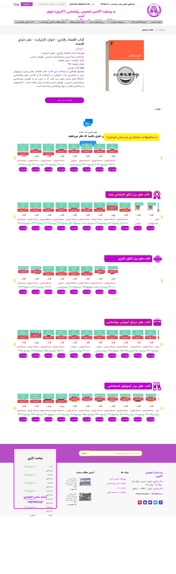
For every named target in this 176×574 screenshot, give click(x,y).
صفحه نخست (156, 26)
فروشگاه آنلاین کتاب (138, 26)
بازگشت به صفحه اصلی (116, 532)
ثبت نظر (88, 148)
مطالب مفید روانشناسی (116, 523)
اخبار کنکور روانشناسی (25, 26)
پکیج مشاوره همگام (77, 26)
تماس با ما (121, 528)
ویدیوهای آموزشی (117, 26)
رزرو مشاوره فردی (96, 26)
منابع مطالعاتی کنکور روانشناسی (52, 26)
